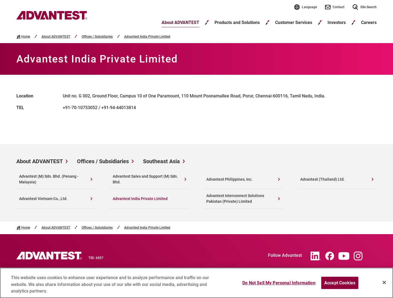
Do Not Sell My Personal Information (278, 285)
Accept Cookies (339, 285)
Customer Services (293, 22)
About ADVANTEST (180, 22)
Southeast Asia (161, 161)
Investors (336, 22)
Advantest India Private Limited (147, 36)
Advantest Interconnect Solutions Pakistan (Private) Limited (235, 198)
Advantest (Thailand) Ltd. (322, 179)
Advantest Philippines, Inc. (229, 179)
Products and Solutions (237, 22)
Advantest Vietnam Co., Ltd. (43, 198)
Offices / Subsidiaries (97, 36)
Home (25, 36)
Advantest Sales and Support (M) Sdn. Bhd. (145, 179)
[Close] (384, 285)
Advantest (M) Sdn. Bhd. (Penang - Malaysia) (49, 179)
